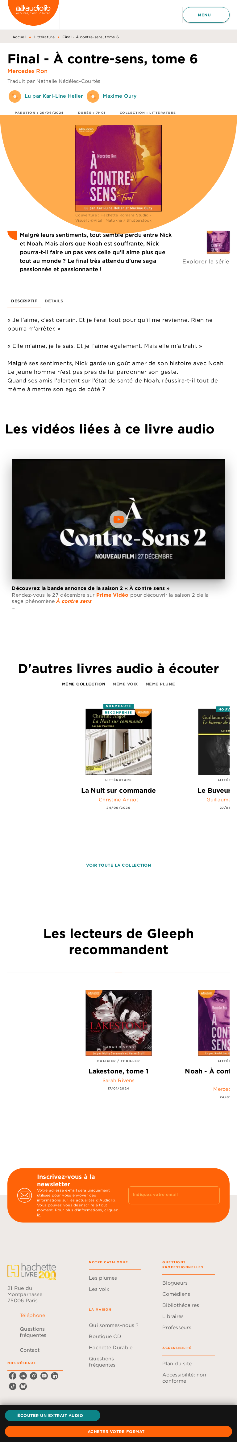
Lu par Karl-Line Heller (54, 96)
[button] (52, 1415)
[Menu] (206, 15)
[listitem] (12, 1376)
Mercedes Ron (27, 71)
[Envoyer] (212, 1195)
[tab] (24, 300)
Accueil (19, 37)
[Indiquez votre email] (166, 1195)
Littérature (44, 37)
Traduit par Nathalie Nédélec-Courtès (54, 81)
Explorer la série (206, 261)
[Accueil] (33, 14)
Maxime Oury (120, 96)
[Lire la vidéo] (118, 519)
